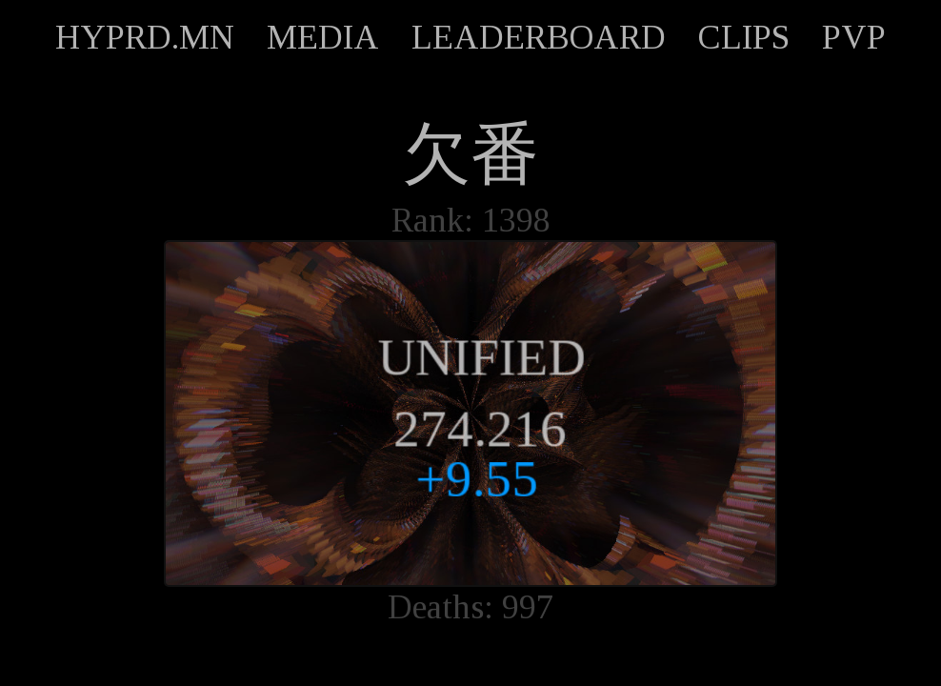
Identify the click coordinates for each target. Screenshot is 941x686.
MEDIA (323, 37)
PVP (854, 37)
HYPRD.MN (144, 37)
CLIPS (744, 37)
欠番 (470, 154)
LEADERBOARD (538, 37)
